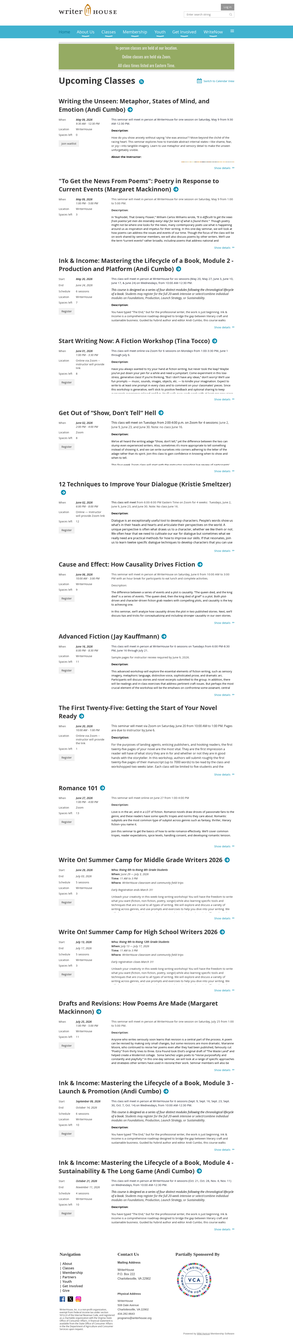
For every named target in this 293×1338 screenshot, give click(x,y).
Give (66, 1290)
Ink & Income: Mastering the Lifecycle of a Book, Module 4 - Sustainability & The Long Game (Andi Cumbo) (146, 1167)
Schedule (64, 291)
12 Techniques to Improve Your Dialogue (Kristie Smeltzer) (145, 484)
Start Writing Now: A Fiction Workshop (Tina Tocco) (134, 341)
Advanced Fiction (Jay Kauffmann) (109, 636)
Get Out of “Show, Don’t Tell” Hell (107, 413)
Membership (72, 1272)
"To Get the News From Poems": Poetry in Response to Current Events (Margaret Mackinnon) (139, 185)
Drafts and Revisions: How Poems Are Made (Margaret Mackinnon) (138, 1008)
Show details (222, 168)
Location (64, 129)
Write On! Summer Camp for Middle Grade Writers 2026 (140, 860)
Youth (67, 1281)
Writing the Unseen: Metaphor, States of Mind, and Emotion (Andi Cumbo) (134, 105)
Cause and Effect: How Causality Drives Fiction (127, 564)
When (62, 119)
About (67, 1263)
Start (62, 279)
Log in (228, 7)
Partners (69, 1277)
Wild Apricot (203, 1333)
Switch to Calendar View (218, 81)
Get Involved (72, 1286)
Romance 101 (78, 788)
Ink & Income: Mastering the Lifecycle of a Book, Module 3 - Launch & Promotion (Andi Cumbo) (146, 1087)
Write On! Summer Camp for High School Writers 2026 (138, 932)
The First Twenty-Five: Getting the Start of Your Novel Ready (138, 712)
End (61, 285)
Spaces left (65, 135)
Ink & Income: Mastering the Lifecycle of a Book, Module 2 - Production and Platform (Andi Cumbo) (146, 265)
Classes (68, 1268)
